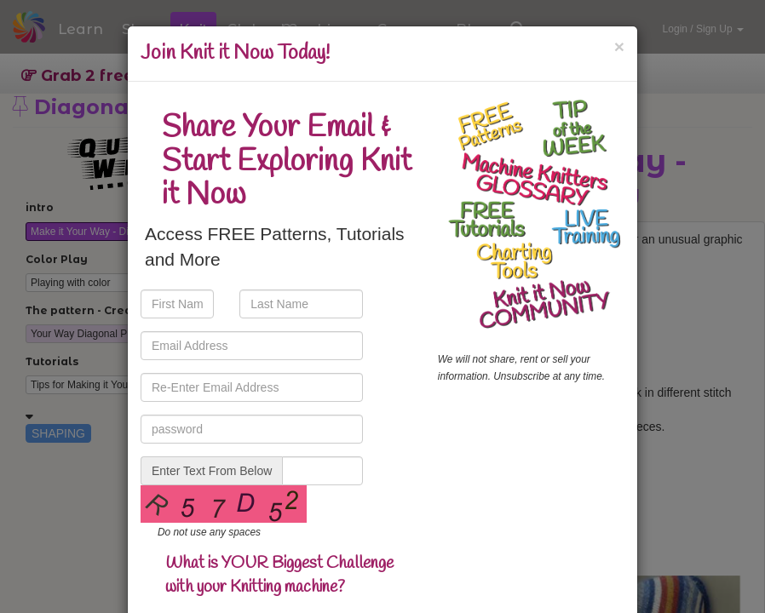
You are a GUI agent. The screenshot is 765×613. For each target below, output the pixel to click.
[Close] (619, 46)
